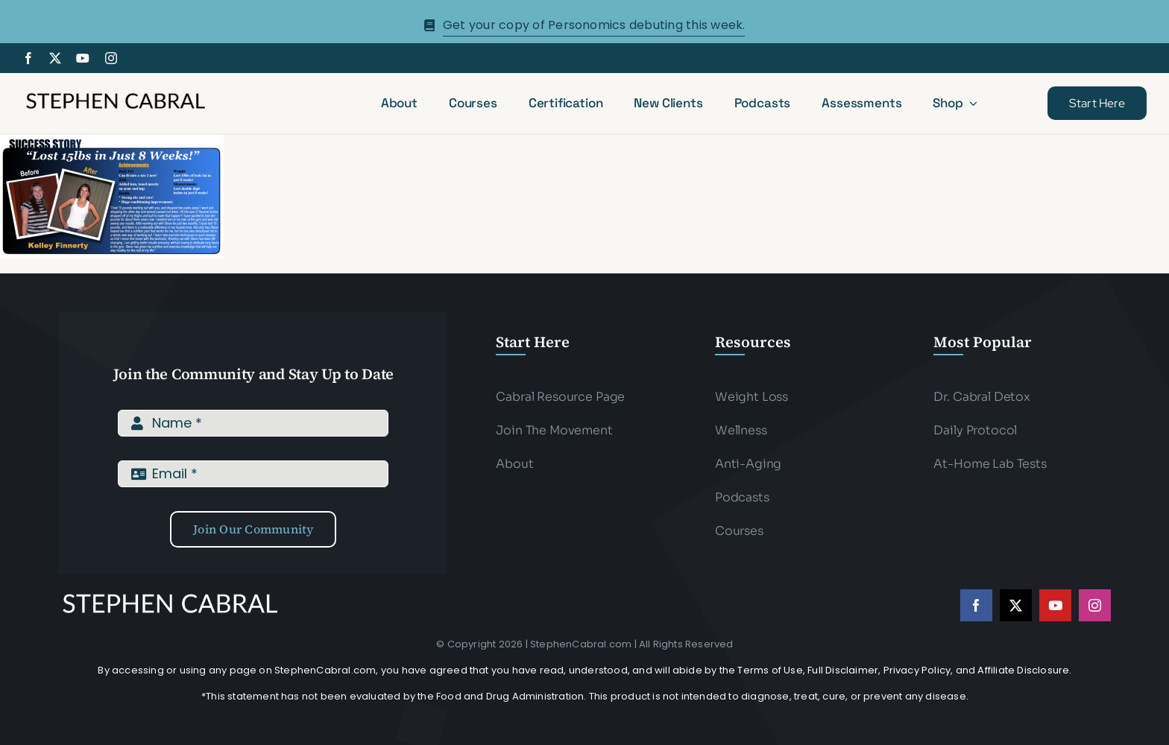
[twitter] (55, 58)
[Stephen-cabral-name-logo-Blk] (115, 95)
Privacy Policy (917, 670)
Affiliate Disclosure (1023, 670)
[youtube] (82, 58)
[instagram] (111, 58)
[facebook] (28, 58)
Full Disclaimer (842, 670)
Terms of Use (769, 670)
